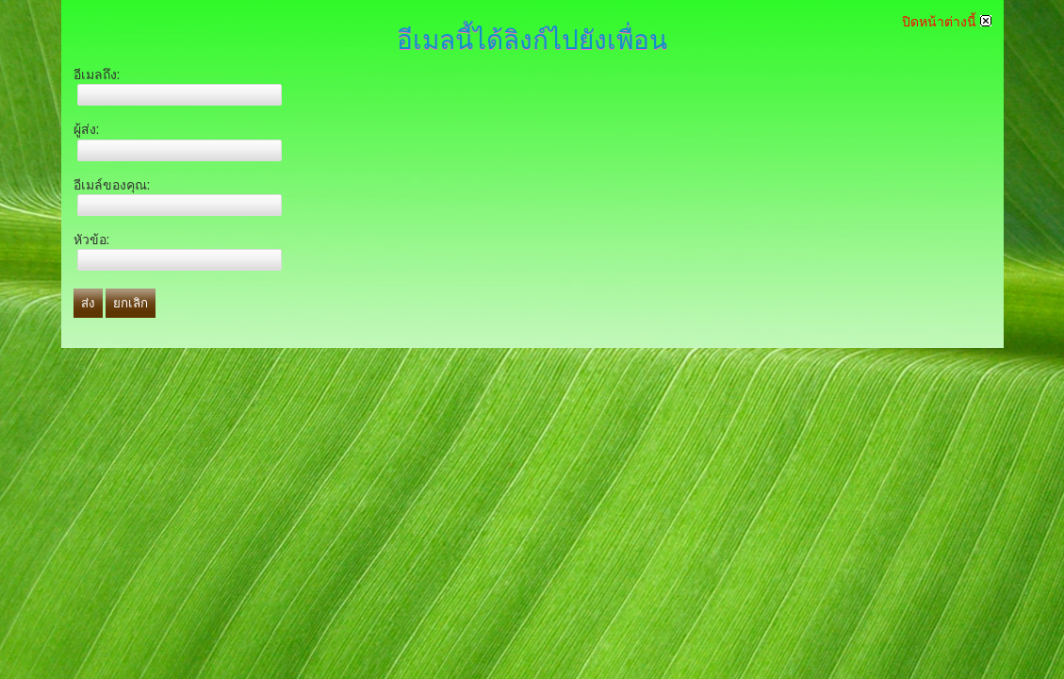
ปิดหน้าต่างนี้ (946, 21)
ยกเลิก (130, 303)
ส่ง (88, 303)
